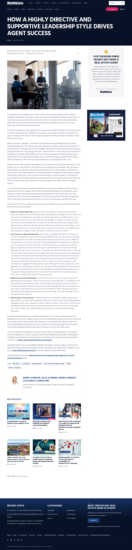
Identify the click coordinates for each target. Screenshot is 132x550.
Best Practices (52, 514)
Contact (39, 535)
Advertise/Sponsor (50, 535)
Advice (49, 518)
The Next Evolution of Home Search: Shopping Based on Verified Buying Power (43, 460)
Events (54, 3)
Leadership (36, 363)
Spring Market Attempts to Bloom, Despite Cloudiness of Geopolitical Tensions (69, 460)
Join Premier (112, 9)
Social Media (71, 518)
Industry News (18, 40)
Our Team (32, 535)
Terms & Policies (83, 535)
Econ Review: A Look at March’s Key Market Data (18, 422)
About (9, 535)
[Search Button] (123, 3)
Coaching (39, 9)
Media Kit (61, 535)
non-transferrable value (54, 363)
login (13, 476)
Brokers (16, 9)
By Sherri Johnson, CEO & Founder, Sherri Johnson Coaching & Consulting (31, 51)
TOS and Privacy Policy (113, 526)
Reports (46, 3)
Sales (69, 363)
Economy (12, 416)
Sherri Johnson (14, 367)
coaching (26, 363)
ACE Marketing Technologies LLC (100, 535)
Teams (23, 9)
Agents (9, 9)
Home (9, 40)
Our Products (23, 535)
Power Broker (64, 3)
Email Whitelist (71, 535)
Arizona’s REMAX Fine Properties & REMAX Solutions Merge (42, 423)
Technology (48, 9)
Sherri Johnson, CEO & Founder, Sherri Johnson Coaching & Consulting (49, 379)
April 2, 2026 (11, 426)
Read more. (113, 81)
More (85, 3)
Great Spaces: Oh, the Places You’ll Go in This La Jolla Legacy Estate (18, 459)
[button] (93, 520)
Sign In (122, 9)
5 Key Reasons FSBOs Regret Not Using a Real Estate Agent (106, 60)
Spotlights (50, 510)
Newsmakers (76, 3)
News (31, 3)
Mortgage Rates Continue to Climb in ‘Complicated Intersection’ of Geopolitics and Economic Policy (69, 425)
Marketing (31, 9)
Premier (38, 3)
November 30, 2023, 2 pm (15, 53)
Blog (15, 535)
